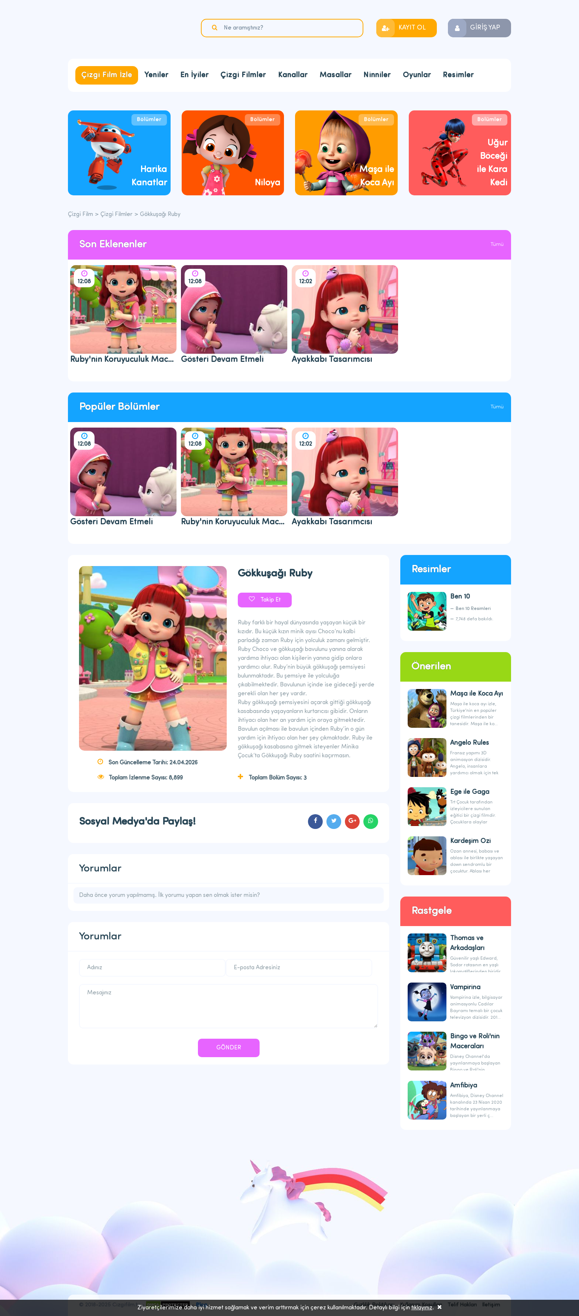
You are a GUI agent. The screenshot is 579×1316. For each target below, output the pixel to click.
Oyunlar (417, 75)
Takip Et (270, 600)
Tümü (497, 244)
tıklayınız (421, 1308)
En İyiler (194, 75)
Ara (215, 27)
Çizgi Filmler (243, 75)
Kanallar (293, 75)
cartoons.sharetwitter (333, 821)
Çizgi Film (114, 28)
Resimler (458, 75)
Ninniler (377, 75)
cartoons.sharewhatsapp (370, 821)
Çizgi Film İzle (106, 75)
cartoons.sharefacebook (315, 821)
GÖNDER (228, 1048)
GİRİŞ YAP (485, 27)
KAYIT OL (412, 27)
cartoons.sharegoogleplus (352, 821)
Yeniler (156, 75)
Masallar (335, 75)
